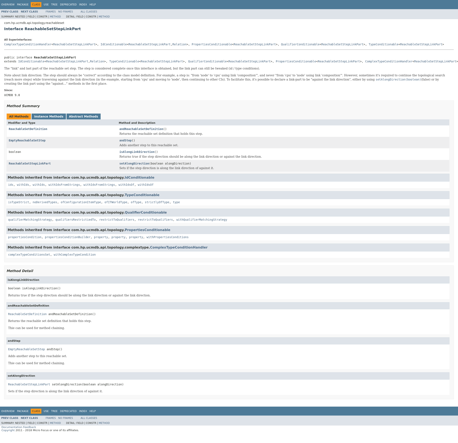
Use (46, 4)
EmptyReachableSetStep (27, 140)
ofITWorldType (116, 202)
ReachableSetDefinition (28, 129)
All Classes (89, 11)
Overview (8, 4)
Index (83, 4)
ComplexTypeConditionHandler (28, 44)
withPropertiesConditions (168, 237)
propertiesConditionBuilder (67, 237)
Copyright (8, 430)
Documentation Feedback (18, 427)
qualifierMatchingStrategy (30, 219)
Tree (54, 4)
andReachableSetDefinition (141, 129)
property (101, 237)
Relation (179, 44)
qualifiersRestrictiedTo (76, 219)
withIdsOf (126, 184)
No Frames (65, 11)
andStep (125, 140)
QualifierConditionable (300, 44)
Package (22, 4)
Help (92, 4)
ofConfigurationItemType (81, 202)
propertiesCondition (24, 237)
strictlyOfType (157, 202)
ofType (136, 202)
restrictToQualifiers (116, 219)
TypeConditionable (383, 44)
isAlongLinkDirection (136, 151)
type (176, 202)
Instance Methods (48, 116)
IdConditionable (114, 44)
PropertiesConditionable (212, 44)
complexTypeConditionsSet (29, 254)
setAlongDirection (134, 163)
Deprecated (68, 4)
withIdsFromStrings (64, 184)
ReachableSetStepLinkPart (74, 44)
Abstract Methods (83, 116)
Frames (51, 11)
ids (10, 184)
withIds (23, 184)
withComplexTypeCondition (75, 254)
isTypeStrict (18, 202)
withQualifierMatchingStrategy (201, 219)
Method (55, 16)
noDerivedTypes (45, 202)
